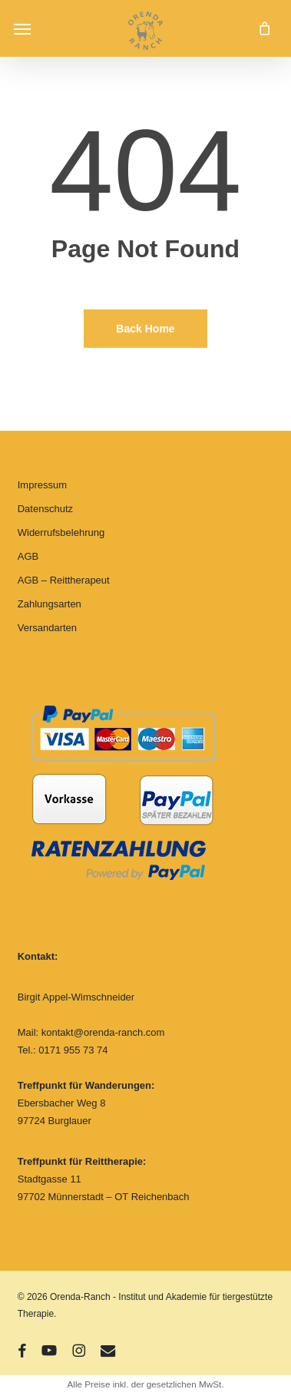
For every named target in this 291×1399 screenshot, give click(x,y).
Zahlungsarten (49, 604)
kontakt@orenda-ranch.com (103, 1032)
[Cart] (260, 28)
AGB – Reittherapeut (64, 580)
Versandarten (47, 627)
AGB (28, 556)
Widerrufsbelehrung (61, 532)
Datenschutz (45, 508)
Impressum (42, 485)
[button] (22, 28)
